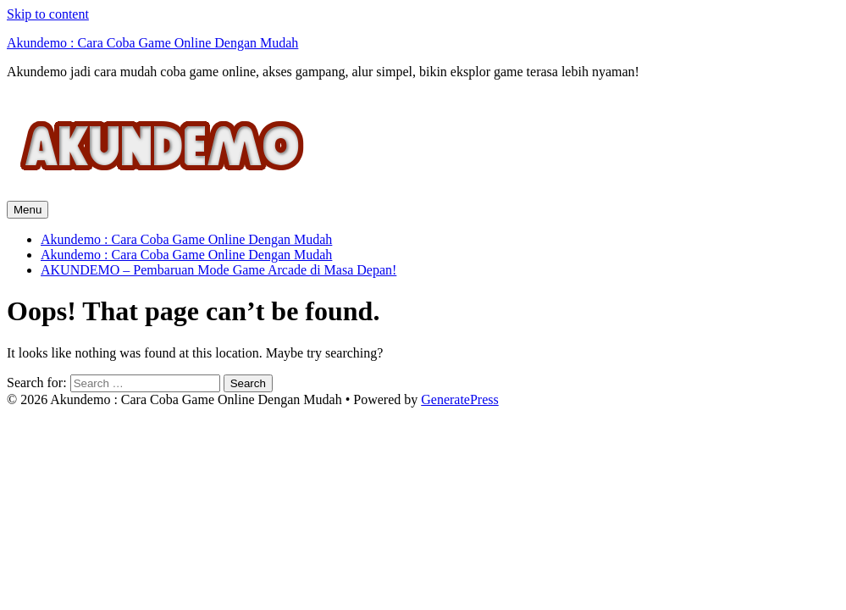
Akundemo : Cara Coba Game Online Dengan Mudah (152, 43)
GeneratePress (460, 399)
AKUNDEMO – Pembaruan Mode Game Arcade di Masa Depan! (218, 270)
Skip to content (48, 14)
